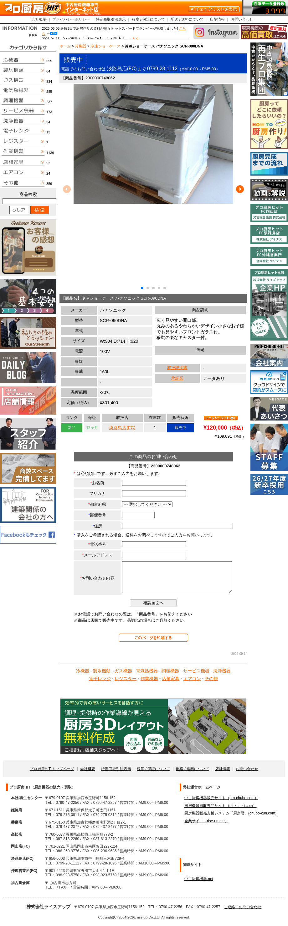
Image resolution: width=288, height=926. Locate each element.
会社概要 (39, 19)
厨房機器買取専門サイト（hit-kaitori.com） (220, 806)
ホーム (65, 46)
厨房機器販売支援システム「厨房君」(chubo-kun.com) (230, 813)
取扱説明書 (177, 367)
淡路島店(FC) (122, 427)
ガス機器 (123, 670)
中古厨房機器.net (198, 879)
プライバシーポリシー (71, 19)
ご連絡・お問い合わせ (242, 907)
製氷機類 (102, 670)
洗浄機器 (222, 670)
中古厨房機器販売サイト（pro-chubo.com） (221, 798)
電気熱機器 (147, 670)
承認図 (177, 378)
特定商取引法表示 (111, 19)
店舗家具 (170, 678)
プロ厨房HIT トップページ (52, 769)
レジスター (125, 678)
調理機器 (170, 670)
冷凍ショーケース (105, 46)
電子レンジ (100, 678)
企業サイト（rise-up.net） (206, 821)
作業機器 (149, 678)
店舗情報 (217, 19)
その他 (211, 678)
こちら (134, 39)
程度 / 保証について (148, 19)
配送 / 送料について (187, 19)
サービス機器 (196, 670)
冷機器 (80, 46)
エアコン (192, 678)
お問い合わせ (242, 19)
